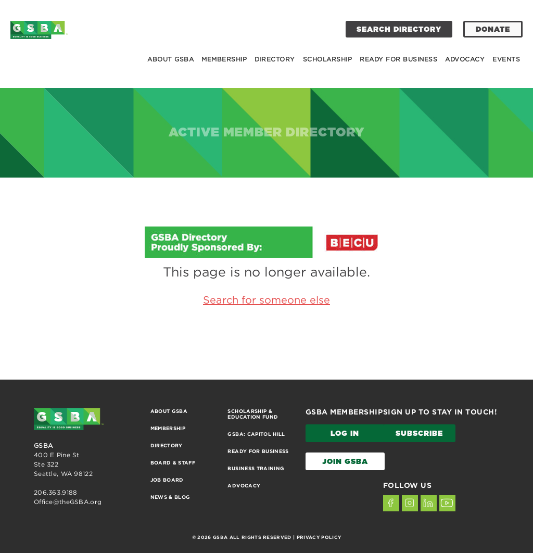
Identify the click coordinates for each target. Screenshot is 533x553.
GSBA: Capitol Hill (256, 434)
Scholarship (327, 59)
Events (506, 59)
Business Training (255, 468)
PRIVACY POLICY (319, 537)
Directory (275, 59)
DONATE (493, 29)
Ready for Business (398, 59)
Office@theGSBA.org (67, 501)
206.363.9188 (55, 492)
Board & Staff (172, 463)
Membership (224, 59)
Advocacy (465, 59)
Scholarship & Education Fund (252, 414)
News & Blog (170, 497)
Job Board (167, 480)
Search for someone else (266, 299)
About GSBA (170, 59)
